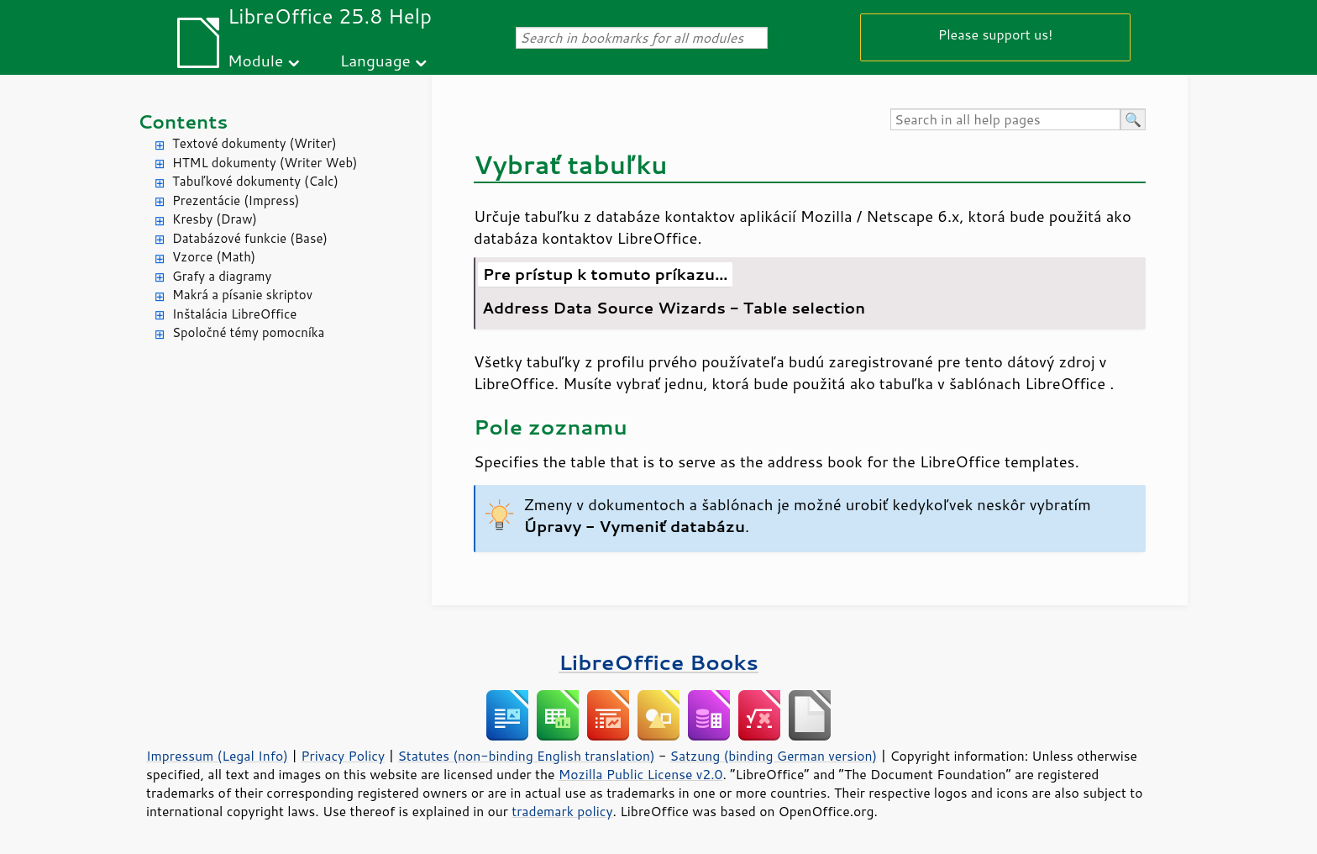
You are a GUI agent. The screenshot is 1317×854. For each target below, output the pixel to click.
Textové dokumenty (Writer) (254, 143)
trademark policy (562, 811)
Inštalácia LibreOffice (234, 314)
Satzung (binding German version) (774, 755)
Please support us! (995, 34)
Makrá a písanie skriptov (242, 294)
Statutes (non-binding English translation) (525, 755)
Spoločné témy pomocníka (248, 332)
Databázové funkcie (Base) (250, 238)
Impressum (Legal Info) (217, 755)
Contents (183, 121)
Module (255, 60)
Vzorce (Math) (213, 257)
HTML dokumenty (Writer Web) (265, 162)
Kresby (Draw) (214, 219)
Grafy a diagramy (221, 276)
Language (375, 60)
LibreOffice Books (658, 662)
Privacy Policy (343, 755)
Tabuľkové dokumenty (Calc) (255, 181)
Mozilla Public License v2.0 (641, 774)
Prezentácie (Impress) (236, 200)
